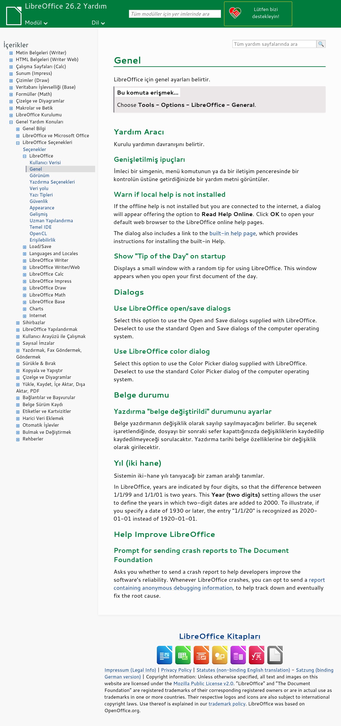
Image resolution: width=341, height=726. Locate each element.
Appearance (41, 207)
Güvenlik (38, 201)
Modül (33, 22)
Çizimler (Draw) (32, 80)
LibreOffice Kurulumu (39, 114)
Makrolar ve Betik (34, 108)
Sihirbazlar (33, 322)
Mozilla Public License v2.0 (203, 683)
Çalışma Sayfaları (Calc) (41, 66)
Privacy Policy (176, 669)
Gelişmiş (38, 214)
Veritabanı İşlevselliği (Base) (46, 87)
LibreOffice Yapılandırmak (49, 329)
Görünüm (39, 175)
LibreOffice (41, 156)
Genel (35, 169)
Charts (36, 308)
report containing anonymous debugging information (219, 584)
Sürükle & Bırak (39, 363)
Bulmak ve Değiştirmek (46, 432)
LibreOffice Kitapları (220, 636)
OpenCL (38, 233)
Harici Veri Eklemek (43, 418)
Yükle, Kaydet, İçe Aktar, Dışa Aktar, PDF (50, 387)
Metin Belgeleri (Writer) (41, 52)
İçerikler (16, 44)
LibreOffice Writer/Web (54, 267)
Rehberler (32, 439)
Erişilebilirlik (42, 240)
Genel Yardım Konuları (39, 121)
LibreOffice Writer (48, 260)
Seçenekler (34, 149)
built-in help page (232, 233)
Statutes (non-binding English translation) (243, 669)
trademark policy (227, 703)
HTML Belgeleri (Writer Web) (47, 59)
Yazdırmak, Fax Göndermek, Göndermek (49, 353)
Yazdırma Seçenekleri (52, 182)
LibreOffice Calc (46, 274)
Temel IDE (40, 227)
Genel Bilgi (34, 128)
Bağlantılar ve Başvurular (48, 397)
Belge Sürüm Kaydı (42, 404)
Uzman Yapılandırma (51, 220)
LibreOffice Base (47, 301)
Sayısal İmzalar (38, 343)
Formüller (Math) (34, 94)
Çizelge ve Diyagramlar (40, 101)
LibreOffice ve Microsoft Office (55, 135)
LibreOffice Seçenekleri (47, 142)
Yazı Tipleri (41, 195)
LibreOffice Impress (50, 281)
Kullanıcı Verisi (45, 162)
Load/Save (40, 246)
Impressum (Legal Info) (130, 669)
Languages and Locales (53, 253)
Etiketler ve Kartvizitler (46, 411)
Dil (95, 22)
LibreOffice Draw (47, 288)
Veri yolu (38, 188)
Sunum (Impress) (34, 73)
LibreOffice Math (47, 295)
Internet (37, 315)
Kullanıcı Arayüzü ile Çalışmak (54, 336)
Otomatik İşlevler (40, 425)
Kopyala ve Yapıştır (42, 370)
